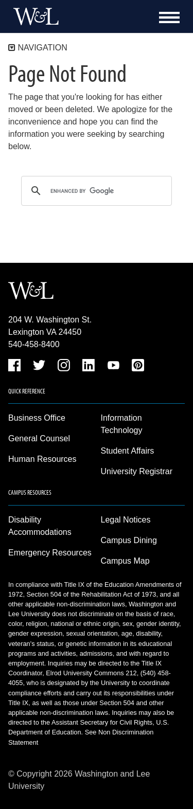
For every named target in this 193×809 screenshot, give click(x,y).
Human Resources (42, 459)
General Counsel (39, 438)
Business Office (36, 418)
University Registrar (137, 471)
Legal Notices (126, 519)
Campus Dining (129, 540)
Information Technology (122, 424)
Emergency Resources (50, 552)
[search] (94, 191)
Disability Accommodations (40, 525)
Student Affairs (127, 450)
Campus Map (125, 560)
